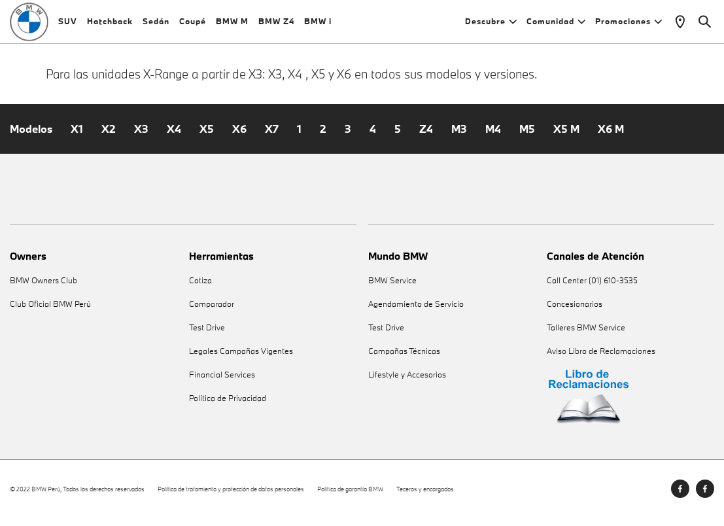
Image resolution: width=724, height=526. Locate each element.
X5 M (566, 137)
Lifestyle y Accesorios (407, 383)
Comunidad (555, 25)
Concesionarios (574, 312)
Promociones (628, 25)
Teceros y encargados (425, 497)
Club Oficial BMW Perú (50, 312)
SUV (67, 25)
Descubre (491, 25)
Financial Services (222, 383)
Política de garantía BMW (350, 497)
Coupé (192, 25)
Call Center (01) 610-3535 (592, 288)
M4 (493, 137)
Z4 (426, 137)
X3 (141, 137)
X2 (108, 137)
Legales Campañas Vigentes (241, 359)
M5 (527, 137)
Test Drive (207, 336)
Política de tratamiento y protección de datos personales (231, 497)
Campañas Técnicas (404, 359)
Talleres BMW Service (586, 336)
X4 (174, 137)
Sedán (156, 25)
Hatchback (110, 25)
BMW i (318, 25)
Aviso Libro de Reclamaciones (601, 359)
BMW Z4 (276, 25)
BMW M (232, 25)
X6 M (611, 137)
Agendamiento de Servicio (416, 312)
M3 (459, 137)
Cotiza (200, 288)
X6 (239, 137)
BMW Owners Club (43, 288)
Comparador (211, 312)
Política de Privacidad (227, 406)
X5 (206, 137)
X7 (272, 137)
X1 (77, 137)
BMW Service (392, 288)
